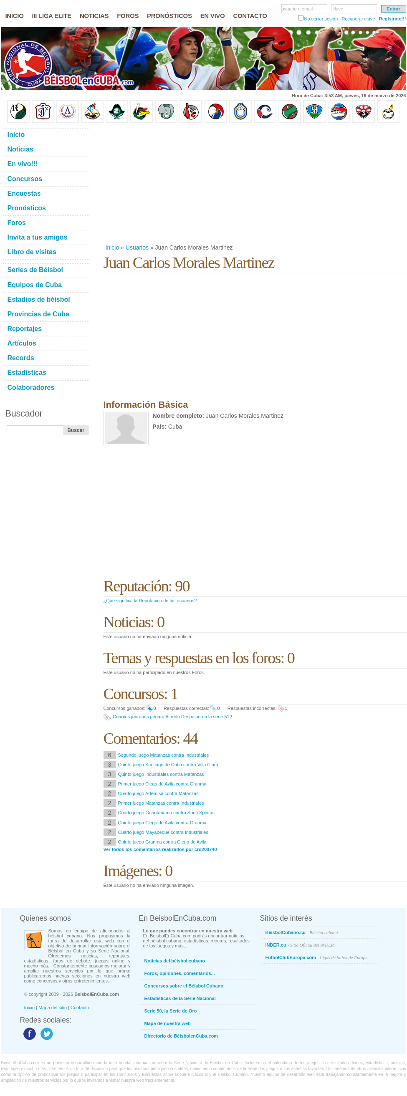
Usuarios (137, 247)
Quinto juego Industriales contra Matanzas (161, 774)
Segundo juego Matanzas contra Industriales (163, 755)
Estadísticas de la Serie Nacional (180, 998)
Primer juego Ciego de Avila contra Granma (162, 783)
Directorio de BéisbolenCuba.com (181, 1035)
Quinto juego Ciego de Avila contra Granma (162, 822)
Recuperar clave (358, 18)
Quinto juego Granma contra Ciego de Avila (162, 841)
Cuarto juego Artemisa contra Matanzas (158, 793)
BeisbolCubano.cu (301, 932)
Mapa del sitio (52, 1007)
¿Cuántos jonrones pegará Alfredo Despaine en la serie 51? (171, 716)
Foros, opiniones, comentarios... (179, 973)
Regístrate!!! (392, 18)
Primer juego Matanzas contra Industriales (161, 803)
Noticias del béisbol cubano (174, 960)
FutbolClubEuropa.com (316, 957)
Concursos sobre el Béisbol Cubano (183, 985)
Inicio (112, 247)
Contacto (80, 1007)
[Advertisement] (254, 183)
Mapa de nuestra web (167, 1023)
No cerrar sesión (321, 18)
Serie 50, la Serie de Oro (170, 1010)
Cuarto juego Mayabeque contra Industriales (163, 832)
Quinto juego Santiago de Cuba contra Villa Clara (168, 764)
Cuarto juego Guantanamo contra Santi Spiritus (166, 812)
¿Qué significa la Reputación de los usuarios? (150, 600)
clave (338, 8)
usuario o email (297, 8)
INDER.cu (299, 944)
